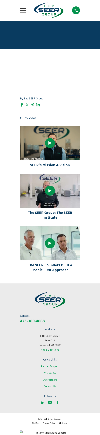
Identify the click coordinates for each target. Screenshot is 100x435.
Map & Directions (50, 349)
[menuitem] (35, 423)
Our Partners (50, 379)
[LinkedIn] (42, 402)
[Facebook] (57, 402)
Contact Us (50, 386)
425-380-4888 (32, 320)
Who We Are (50, 373)
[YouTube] (50, 402)
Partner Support (50, 366)
